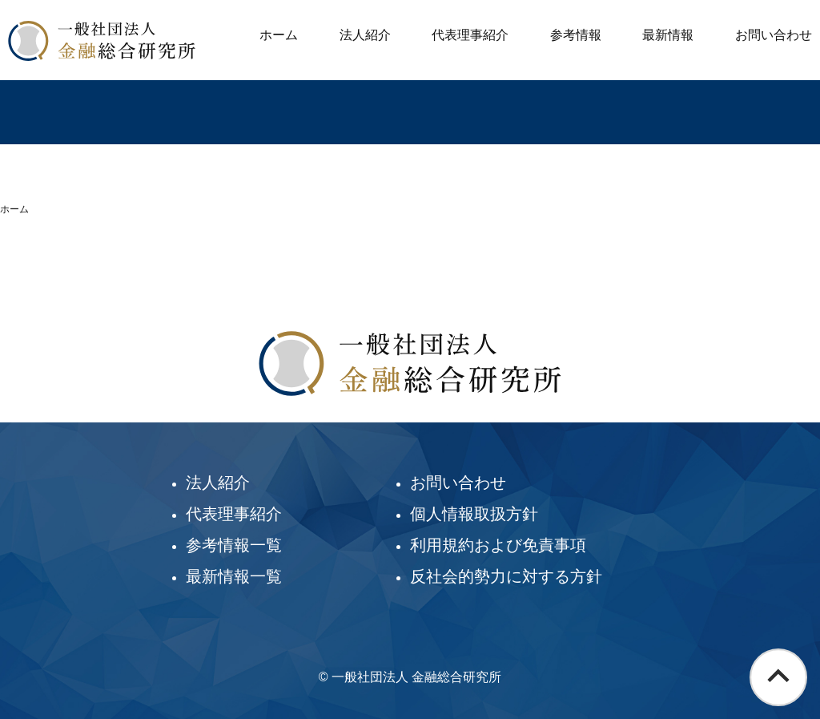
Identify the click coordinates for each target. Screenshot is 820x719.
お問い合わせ (773, 35)
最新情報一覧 (234, 576)
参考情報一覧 (234, 545)
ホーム (278, 35)
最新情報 (667, 35)
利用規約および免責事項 (498, 545)
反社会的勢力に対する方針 (506, 576)
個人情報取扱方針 (474, 514)
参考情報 (575, 35)
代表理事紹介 (470, 35)
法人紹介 (365, 35)
